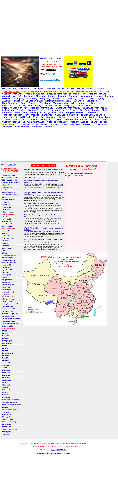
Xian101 (5, 407)
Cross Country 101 (8, 238)
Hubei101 (5, 358)
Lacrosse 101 (6, 231)
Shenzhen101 (6, 387)
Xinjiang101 (6, 417)
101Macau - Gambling (9, 402)
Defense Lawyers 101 (9, 306)
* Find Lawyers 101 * (8, 299)
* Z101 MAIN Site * (25, 88)
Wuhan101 (5, 392)
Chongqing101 (7, 432)
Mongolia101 (6, 414)
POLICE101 (70, 88)
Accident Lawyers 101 (9, 301)
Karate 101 (5, 250)
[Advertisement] (47, 28)
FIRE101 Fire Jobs (10, 177)
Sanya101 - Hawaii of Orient (11, 404)
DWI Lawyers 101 (7, 311)
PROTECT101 (6, 204)
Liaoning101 (6, 370)
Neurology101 (6, 275)
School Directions (7, 212)
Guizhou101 (6, 346)
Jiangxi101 (5, 365)
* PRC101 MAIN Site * (41, 124)
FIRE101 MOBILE (9, 200)
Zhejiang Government (9, 192)
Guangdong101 (7, 341)
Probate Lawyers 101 (8, 321)
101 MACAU (101, 88)
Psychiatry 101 (6, 289)
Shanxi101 (5, 382)
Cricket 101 (5, 236)
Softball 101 (5, 246)
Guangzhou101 (7, 343)
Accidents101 (50, 88)
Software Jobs (6, 185)
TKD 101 (4, 253)
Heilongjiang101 (7, 353)
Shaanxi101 (6, 377)
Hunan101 (5, 360)
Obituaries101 (38, 88)
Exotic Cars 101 (102, 124)
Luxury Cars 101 (88, 124)
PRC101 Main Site (8, 331)
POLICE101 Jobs (9, 180)
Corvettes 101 (6, 219)
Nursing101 (5, 277)
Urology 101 (6, 294)
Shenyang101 (6, 385)
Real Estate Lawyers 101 (10, 323)
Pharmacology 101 (8, 284)
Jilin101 (4, 368)
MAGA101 (90, 88)
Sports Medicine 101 (8, 260)
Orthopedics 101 (7, 280)
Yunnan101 (6, 395)
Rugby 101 (5, 243)
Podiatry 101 (6, 287)
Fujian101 (5, 336)
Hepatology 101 (7, 270)
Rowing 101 (5, 241)
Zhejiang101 (6, 397)
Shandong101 (6, 380)
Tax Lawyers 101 (7, 326)
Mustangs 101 (7, 126)
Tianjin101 (5, 434)
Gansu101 (5, 338)
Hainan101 (5, 348)
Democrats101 (37, 126)
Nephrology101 (7, 272)
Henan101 (5, 355)
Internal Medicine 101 (22, 126)
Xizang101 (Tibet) (8, 419)
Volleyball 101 (6, 233)
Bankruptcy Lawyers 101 (10, 304)
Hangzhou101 (6, 424)
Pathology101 (6, 282)
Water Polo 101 (7, 248)
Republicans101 (50, 126)
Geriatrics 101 (6, 265)
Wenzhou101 (6, 427)
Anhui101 (5, 333)
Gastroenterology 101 (9, 262)
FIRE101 (61, 88)
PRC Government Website (10, 190)
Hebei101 (5, 350)
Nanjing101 (6, 373)
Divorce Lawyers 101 (8, 309)
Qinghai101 (6, 375)
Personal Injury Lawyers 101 (11, 319)
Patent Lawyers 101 (8, 316)
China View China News (9, 195)
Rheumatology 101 (8, 292)
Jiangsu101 (6, 363)
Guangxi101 (6, 412)
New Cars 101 (75, 124)
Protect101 (80, 88)
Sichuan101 (6, 390)
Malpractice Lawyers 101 (10, 314)
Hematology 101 (7, 267)
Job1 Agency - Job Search (59, 124)
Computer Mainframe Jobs (10, 182)
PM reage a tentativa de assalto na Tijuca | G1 (41, 203)
